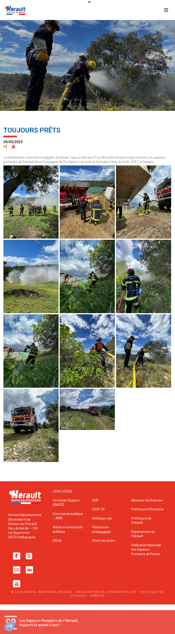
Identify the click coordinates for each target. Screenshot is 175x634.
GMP (95, 500)
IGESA (57, 540)
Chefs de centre (103, 540)
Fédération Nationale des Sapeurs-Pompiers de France (146, 549)
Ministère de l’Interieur (147, 500)
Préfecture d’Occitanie (147, 509)
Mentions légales (55, 592)
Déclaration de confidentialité (106, 592)
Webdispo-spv (102, 518)
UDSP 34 (98, 509)
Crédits (97, 595)
